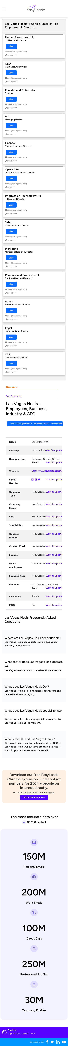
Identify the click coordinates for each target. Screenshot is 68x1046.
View (11, 46)
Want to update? (55, 450)
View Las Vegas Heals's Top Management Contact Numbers (36, 424)
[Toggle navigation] (4, 8)
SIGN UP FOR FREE (34, 797)
